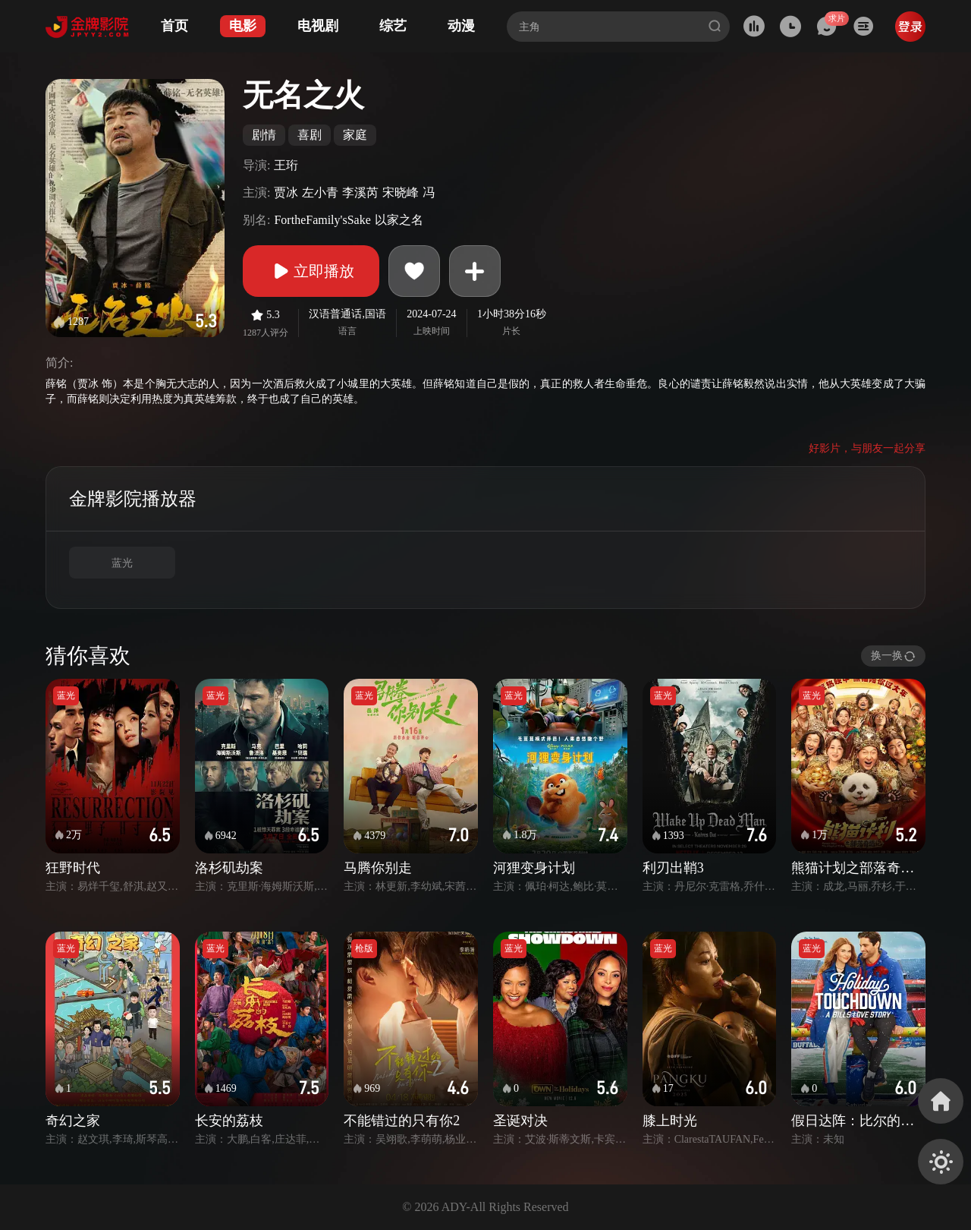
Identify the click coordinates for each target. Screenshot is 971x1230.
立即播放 (311, 271)
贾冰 (286, 192)
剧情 (264, 134)
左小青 (320, 192)
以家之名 (399, 219)
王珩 (286, 165)
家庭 (355, 134)
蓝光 (122, 563)
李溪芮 (360, 192)
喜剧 (309, 134)
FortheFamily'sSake (322, 219)
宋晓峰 (400, 192)
